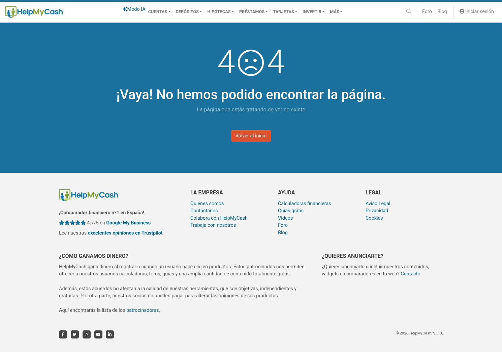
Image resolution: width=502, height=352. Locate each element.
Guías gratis (291, 211)
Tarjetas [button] (283, 11)
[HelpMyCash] (34, 11)
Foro (427, 12)
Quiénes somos (207, 204)
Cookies (374, 218)
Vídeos (285, 218)
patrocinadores (142, 310)
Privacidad (377, 211)
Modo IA (134, 9)
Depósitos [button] (187, 11)
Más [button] (334, 11)
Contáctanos (204, 211)
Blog (442, 12)
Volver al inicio (251, 136)
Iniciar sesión (477, 12)
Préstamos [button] (251, 11)
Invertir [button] (312, 11)
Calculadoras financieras (304, 204)
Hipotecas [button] (218, 11)
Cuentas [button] (157, 11)
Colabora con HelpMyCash (219, 218)
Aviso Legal (378, 204)
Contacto (410, 274)
